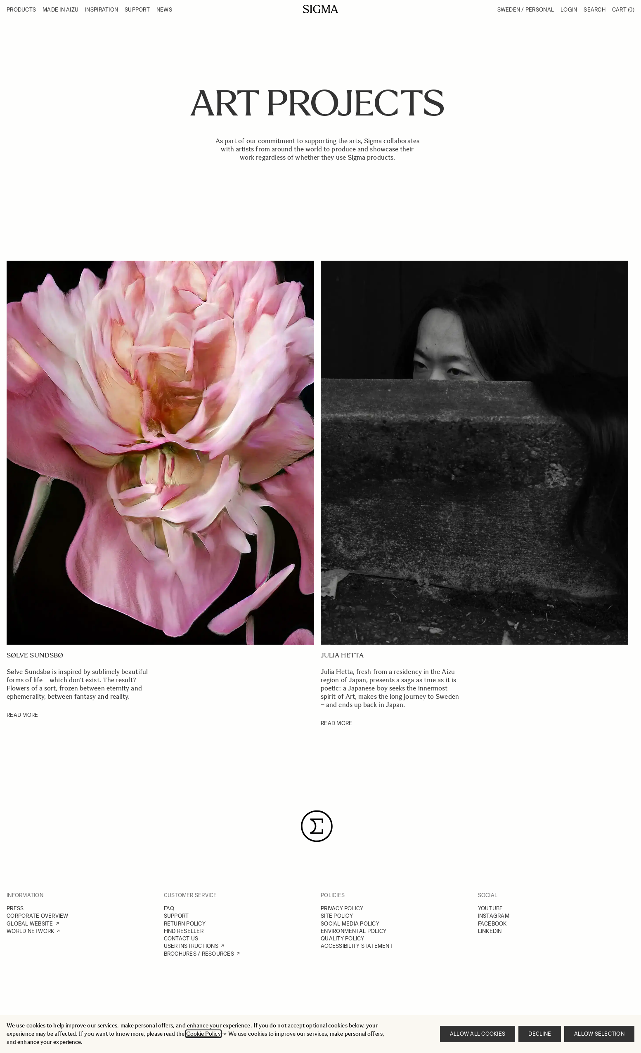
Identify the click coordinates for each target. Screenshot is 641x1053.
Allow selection (599, 1034)
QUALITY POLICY (342, 938)
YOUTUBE (490, 908)
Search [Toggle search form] (595, 10)
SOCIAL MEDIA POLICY (350, 924)
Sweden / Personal (525, 10)
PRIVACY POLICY (342, 908)
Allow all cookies (477, 1034)
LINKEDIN (490, 931)
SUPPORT (176, 916)
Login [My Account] (569, 10)
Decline (539, 1034)
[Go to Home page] (320, 9)
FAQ (169, 908)
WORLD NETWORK (30, 931)
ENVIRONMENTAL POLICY (353, 931)
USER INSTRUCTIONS (191, 946)
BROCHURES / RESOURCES (199, 954)
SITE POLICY (337, 916)
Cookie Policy (203, 1033)
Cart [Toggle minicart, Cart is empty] (623, 10)
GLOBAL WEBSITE (30, 924)
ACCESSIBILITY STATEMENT (357, 946)
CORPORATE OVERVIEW (38, 916)
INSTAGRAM (493, 916)
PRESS (15, 908)
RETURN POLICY (185, 924)
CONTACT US (181, 938)
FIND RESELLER (183, 931)
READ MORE (22, 715)
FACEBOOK (492, 924)
